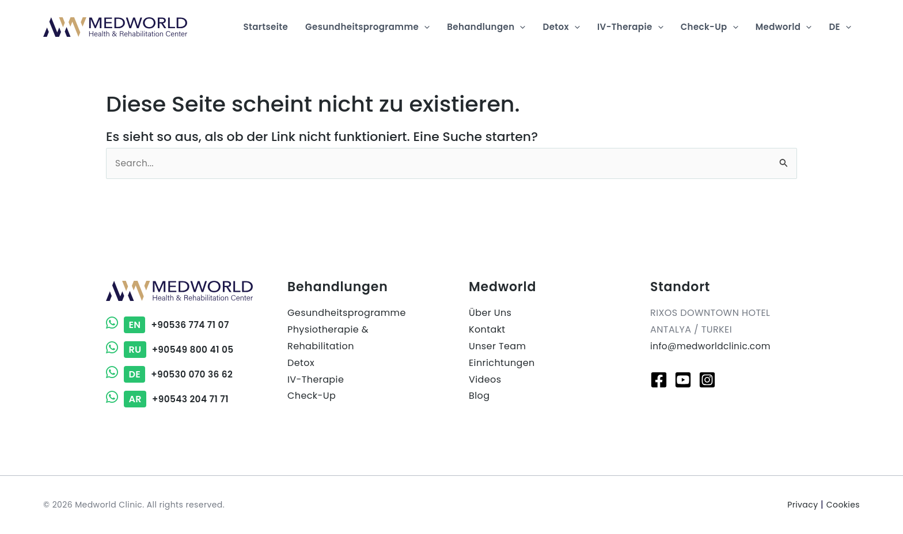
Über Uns (490, 312)
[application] (424, 27)
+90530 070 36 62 (171, 374)
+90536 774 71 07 (169, 324)
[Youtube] (683, 379)
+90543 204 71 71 (169, 399)
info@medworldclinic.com (713, 346)
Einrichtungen (502, 362)
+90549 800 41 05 (171, 349)
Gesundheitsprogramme (346, 312)
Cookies (843, 504)
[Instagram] (707, 379)
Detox (300, 362)
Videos (485, 379)
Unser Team (497, 346)
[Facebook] (658, 379)
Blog (479, 395)
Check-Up (311, 395)
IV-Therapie (315, 379)
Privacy (802, 504)
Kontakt (487, 329)
